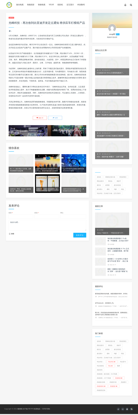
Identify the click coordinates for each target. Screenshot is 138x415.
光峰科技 (12, 18)
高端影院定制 (101, 390)
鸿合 (110, 366)
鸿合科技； (100, 362)
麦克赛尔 (99, 189)
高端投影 (114, 386)
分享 (55, 118)
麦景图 (107, 185)
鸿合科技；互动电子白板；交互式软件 (109, 193)
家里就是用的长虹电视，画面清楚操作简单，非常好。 (112, 293)
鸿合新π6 (123, 362)
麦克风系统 (117, 185)
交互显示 (70, 4)
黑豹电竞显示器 (110, 177)
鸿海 (122, 189)
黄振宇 (119, 181)
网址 (61, 218)
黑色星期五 (122, 177)
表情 (11, 240)
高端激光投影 (101, 382)
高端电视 (119, 378)
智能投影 (30, 4)
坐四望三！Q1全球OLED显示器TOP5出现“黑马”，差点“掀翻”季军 (117, 261)
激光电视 (20, 4)
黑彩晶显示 (100, 181)
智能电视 (41, 4)
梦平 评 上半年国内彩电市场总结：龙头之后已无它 (112, 296)
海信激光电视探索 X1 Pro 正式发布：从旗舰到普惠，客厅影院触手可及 (118, 251)
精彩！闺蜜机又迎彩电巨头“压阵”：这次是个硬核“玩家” (117, 271)
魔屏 (118, 366)
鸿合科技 (112, 362)
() (40, 118)
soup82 (112, 34)
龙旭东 (99, 177)
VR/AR (51, 4)
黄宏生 (99, 185)
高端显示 (123, 382)
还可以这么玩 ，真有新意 (104, 303)
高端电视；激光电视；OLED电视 (107, 374)
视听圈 (19, 409)
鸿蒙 (115, 189)
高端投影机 (101, 386)
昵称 (11, 218)
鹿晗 (108, 189)
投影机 (60, 4)
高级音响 (99, 370)
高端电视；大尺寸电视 (104, 378)
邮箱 (36, 218)
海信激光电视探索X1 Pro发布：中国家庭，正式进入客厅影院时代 (118, 240)
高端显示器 (113, 382)
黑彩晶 (110, 181)
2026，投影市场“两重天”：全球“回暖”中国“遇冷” (114, 157)
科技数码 (81, 4)
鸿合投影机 (100, 366)
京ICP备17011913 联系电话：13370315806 (38, 409)
